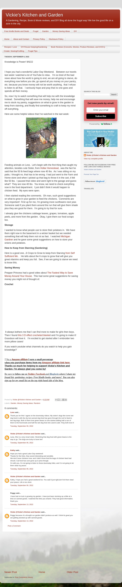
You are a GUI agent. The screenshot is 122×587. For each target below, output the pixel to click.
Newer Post (10, 572)
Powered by (100, 124)
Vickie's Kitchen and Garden (34, 15)
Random (37, 403)
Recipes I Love (10, 47)
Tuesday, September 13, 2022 (21, 504)
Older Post (72, 572)
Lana (12, 412)
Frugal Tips (32, 51)
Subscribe (100, 116)
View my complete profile (93, 159)
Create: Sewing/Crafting (14, 51)
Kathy (12, 450)
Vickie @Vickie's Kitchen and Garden (25, 434)
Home (6, 39)
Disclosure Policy (56, 39)
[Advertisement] (41, 551)
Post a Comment (14, 526)
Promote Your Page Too (91, 174)
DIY (75, 31)
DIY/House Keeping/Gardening (34, 47)
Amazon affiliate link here (56, 362)
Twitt (30, 374)
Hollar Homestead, (50, 168)
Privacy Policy (39, 39)
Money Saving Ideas (61, 31)
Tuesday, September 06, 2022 (21, 426)
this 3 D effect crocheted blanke (34, 335)
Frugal (35, 31)
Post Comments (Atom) (24, 577)
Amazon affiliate (20, 359)
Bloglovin (54, 374)
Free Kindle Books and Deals (16, 31)
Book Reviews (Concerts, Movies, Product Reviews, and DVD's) (78, 47)
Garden (45, 31)
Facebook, (40, 374)
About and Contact (21, 39)
